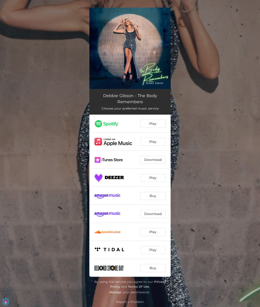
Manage (115, 292)
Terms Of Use (138, 286)
